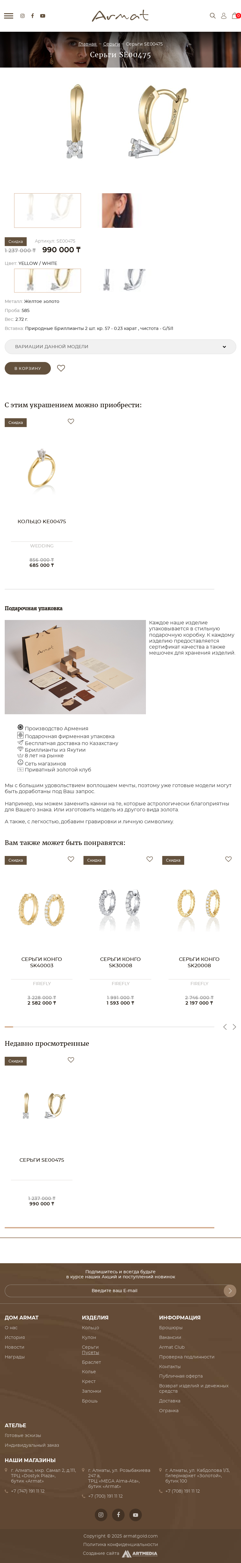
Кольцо (90, 1328)
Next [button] (234, 1027)
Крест (89, 1381)
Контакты (170, 1367)
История (15, 1337)
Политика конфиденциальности (120, 1545)
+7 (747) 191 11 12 (28, 1491)
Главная (88, 44)
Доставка (169, 1401)
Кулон (89, 1337)
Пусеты (90, 1353)
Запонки (91, 1391)
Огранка (169, 1411)
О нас (11, 1328)
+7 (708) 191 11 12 (182, 1491)
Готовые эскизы (23, 1436)
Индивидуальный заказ (32, 1445)
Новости (14, 1347)
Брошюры (171, 1328)
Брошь (90, 1401)
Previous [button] (225, 1027)
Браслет (91, 1362)
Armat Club (172, 1347)
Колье (89, 1372)
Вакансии (170, 1337)
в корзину (27, 368)
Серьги (111, 44)
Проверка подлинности (187, 1357)
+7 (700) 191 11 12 (105, 1496)
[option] (120, 132)
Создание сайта (120, 1554)
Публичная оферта (181, 1376)
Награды (15, 1357)
